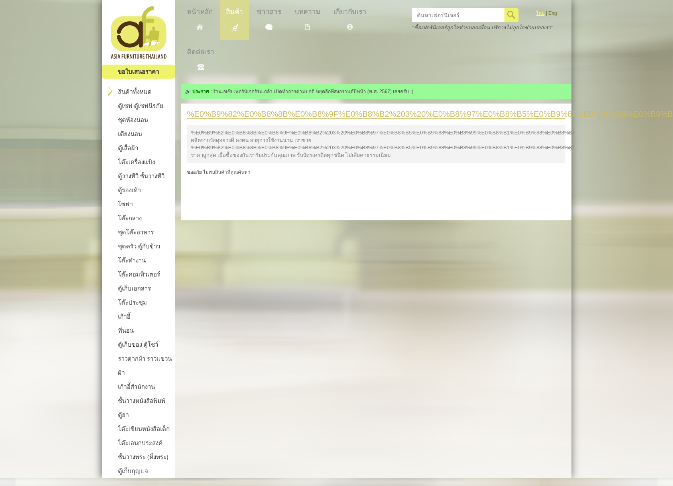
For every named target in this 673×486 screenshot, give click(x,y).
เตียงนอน (130, 133)
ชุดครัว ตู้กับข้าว (139, 246)
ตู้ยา (123, 414)
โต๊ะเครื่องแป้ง (136, 162)
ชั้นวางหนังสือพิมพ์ (141, 400)
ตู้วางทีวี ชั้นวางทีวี (141, 176)
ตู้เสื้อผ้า (128, 147)
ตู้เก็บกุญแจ (133, 471)
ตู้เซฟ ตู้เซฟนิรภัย (140, 105)
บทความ (307, 19)
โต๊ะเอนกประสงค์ (140, 442)
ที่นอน (126, 330)
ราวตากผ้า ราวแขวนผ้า (145, 365)
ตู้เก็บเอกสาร (134, 288)
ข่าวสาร (269, 19)
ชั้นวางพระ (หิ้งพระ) (143, 456)
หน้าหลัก (200, 19)
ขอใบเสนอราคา (138, 71)
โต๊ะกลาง (130, 218)
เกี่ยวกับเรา (349, 19)
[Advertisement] (376, 194)
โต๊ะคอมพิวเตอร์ (139, 274)
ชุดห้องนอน (133, 119)
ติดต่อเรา (200, 59)
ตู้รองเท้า (129, 190)
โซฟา (125, 204)
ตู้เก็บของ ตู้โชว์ (138, 344)
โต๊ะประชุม (132, 302)
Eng (552, 13)
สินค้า (234, 19)
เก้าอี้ (124, 316)
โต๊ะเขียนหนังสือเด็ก (144, 428)
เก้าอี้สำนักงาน (136, 386)
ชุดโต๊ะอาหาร (136, 232)
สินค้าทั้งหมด (130, 91)
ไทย (540, 13)
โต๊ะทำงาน (132, 260)
